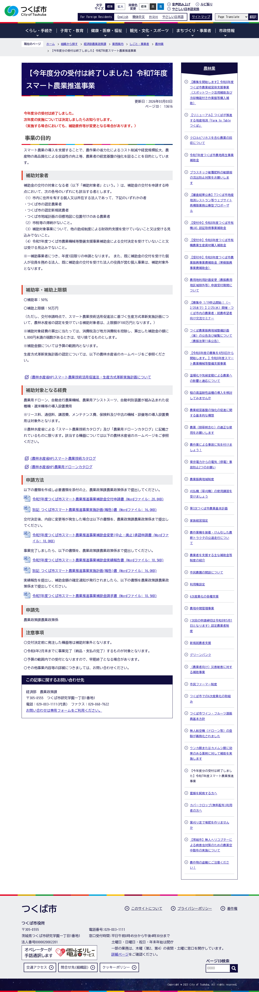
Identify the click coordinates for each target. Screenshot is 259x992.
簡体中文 (139, 16)
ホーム (50, 44)
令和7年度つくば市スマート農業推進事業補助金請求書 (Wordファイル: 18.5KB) (94, 596)
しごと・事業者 (139, 44)
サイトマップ (201, 16)
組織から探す (69, 44)
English (123, 16)
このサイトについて (146, 908)
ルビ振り (207, 4)
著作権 (232, 908)
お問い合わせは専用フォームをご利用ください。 (64, 710)
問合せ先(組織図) (74, 967)
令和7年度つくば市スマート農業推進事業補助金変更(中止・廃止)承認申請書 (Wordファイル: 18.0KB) (100, 538)
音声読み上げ (181, 4)
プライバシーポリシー (194, 908)
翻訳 (253, 17)
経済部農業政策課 (95, 44)
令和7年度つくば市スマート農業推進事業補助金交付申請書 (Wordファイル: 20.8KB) (98, 499)
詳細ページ (120, 954)
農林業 (159, 44)
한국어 (153, 16)
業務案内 (117, 44)
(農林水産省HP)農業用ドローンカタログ (61, 467)
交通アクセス (36, 967)
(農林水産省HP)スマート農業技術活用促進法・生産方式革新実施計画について (90, 377)
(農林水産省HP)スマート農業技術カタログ (63, 458)
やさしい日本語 (172, 16)
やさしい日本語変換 (185, 9)
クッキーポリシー (116, 967)
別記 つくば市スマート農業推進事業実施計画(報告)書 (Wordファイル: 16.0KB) (94, 509)
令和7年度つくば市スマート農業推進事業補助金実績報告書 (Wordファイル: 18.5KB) (98, 560)
